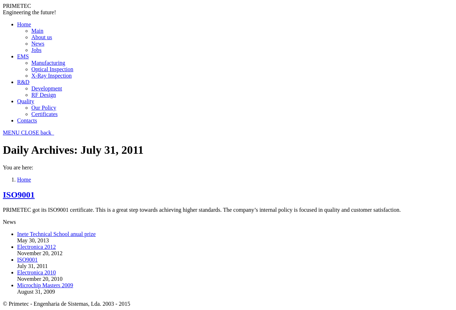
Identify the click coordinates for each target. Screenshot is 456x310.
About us (41, 37)
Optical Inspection (52, 69)
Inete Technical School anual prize (56, 234)
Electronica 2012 (36, 247)
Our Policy (43, 108)
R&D (23, 82)
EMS (23, 56)
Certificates (44, 114)
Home (24, 24)
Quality (25, 101)
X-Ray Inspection (51, 76)
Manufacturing (48, 63)
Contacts (27, 120)
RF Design (43, 95)
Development (46, 88)
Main (37, 31)
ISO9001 (19, 194)
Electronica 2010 (36, 272)
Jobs (36, 50)
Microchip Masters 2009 (45, 285)
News (37, 44)
